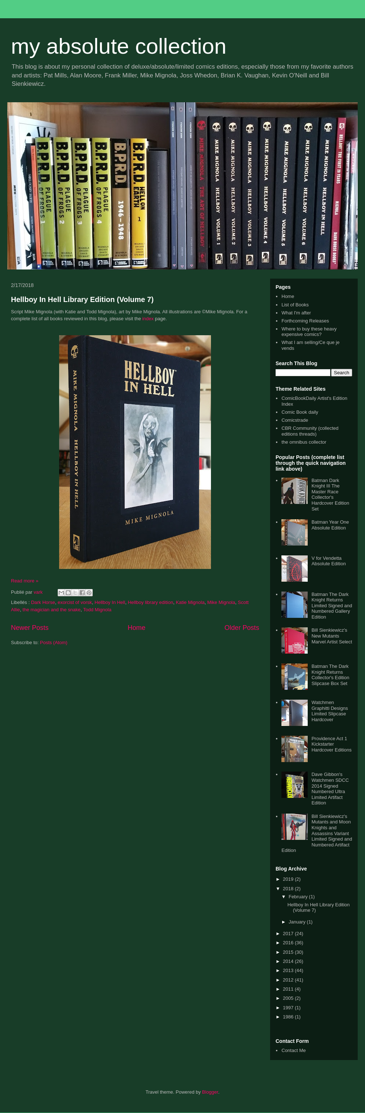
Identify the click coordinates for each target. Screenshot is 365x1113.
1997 (289, 1007)
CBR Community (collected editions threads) (309, 431)
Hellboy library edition (150, 602)
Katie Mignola (190, 602)
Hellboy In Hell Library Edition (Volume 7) (82, 299)
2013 (289, 970)
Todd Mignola (97, 609)
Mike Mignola (221, 602)
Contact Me (293, 1050)
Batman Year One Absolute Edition (330, 525)
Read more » (24, 581)
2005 (289, 998)
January (298, 922)
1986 (289, 1017)
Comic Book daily (299, 412)
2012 (289, 980)
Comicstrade (294, 420)
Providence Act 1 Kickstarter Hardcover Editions (331, 744)
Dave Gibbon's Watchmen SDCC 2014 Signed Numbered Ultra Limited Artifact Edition (330, 789)
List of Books (294, 304)
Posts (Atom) (54, 642)
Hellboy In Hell (110, 602)
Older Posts (241, 627)
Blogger (210, 1092)
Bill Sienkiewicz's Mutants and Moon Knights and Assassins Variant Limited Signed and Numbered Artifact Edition (316, 833)
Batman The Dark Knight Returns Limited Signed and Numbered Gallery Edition (331, 606)
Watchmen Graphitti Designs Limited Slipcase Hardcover (329, 711)
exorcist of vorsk (75, 602)
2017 (289, 933)
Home (137, 627)
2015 (289, 952)
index (148, 318)
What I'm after (296, 312)
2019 (289, 879)
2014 (289, 961)
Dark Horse (43, 602)
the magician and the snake (52, 609)
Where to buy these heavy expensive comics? (309, 331)
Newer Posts (30, 627)
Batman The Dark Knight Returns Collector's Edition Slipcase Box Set (330, 674)
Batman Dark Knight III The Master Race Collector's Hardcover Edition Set (330, 495)
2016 (289, 942)
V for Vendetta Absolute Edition (328, 561)
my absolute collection (118, 46)
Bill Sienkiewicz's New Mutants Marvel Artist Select (331, 635)
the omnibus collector (303, 442)
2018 (289, 888)
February (299, 896)
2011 (289, 989)
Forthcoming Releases (305, 321)
